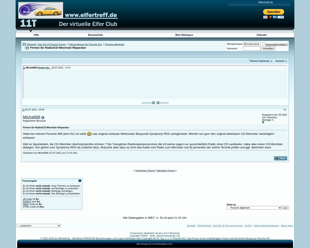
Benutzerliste (95, 35)
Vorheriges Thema (145, 170)
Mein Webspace (184, 35)
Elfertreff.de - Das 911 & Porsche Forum (220, 225)
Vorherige (146, 102)
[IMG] (26, 204)
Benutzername (235, 44)
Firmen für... (44, 67)
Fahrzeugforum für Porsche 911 (85, 44)
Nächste (164, 102)
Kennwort (232, 48)
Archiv (248, 225)
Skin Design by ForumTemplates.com (154, 244)
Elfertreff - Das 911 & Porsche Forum (46, 44)
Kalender (262, 35)
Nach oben (287, 225)
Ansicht (280, 61)
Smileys (27, 201)
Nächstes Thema (166, 170)
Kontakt (191, 225)
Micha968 (31, 117)
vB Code (27, 199)
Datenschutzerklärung (266, 225)
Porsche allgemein (114, 44)
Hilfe (36, 35)
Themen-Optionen (259, 61)
